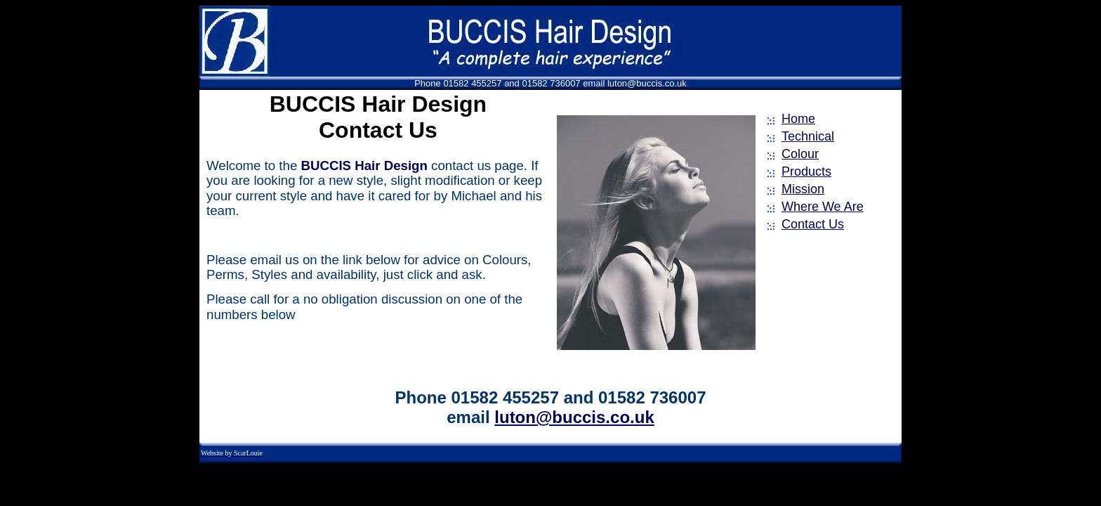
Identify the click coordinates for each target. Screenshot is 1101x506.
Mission (803, 189)
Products (806, 171)
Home (798, 119)
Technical (808, 136)
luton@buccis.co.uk (574, 417)
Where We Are (823, 207)
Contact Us (813, 224)
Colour (800, 154)
